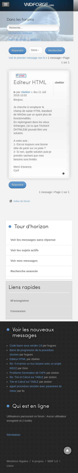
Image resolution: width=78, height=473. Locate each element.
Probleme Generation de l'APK (28, 372)
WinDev (35, 39)
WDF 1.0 (52, 461)
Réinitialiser (13, 434)
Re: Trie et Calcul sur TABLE (26, 377)
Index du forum (17, 39)
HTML (30, 82)
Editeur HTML (18, 359)
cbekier (25, 92)
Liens (10, 465)
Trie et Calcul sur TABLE (24, 381)
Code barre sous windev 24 (26, 345)
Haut (63, 174)
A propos (38, 461)
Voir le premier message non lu (27, 57)
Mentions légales (17, 461)
